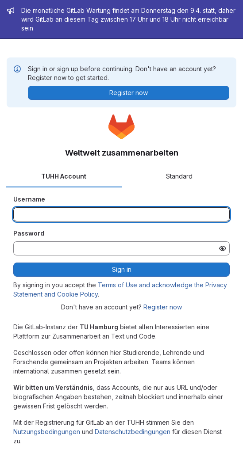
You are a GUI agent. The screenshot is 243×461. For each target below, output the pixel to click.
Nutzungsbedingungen (46, 431)
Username (29, 199)
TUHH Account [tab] (63, 176)
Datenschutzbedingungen (132, 431)
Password (28, 233)
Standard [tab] (179, 176)
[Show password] (223, 248)
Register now (162, 307)
